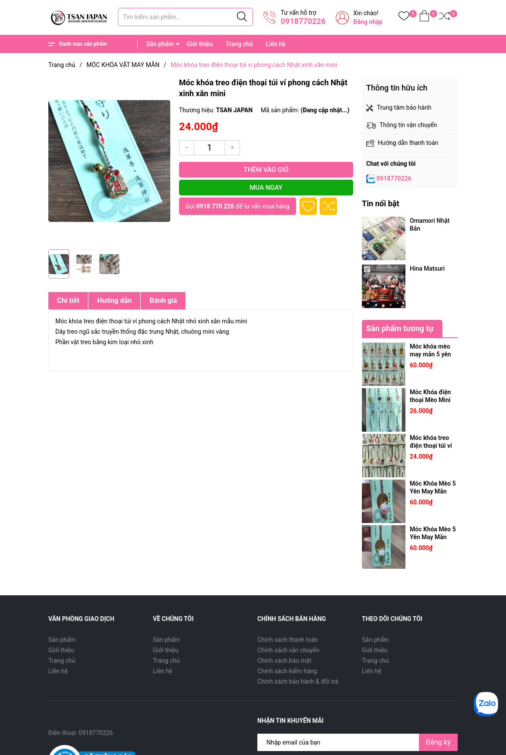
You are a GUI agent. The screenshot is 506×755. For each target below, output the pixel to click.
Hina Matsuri (427, 268)
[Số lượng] (209, 147)
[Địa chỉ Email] (357, 742)
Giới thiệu (200, 43)
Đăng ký (438, 742)
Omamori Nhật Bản (429, 224)
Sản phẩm (160, 43)
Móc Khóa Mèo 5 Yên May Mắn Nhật (433, 491)
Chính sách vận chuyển (288, 650)
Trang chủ (239, 43)
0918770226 (302, 21)
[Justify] (242, 17)
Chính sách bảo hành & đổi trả (297, 681)
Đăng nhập (367, 21)
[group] (109, 161)
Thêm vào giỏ (266, 170)
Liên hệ (276, 43)
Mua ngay (266, 187)
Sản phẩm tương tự (400, 328)
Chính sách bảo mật (284, 660)
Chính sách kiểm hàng (287, 671)
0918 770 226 (215, 206)
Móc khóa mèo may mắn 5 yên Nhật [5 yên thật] (432, 354)
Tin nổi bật (380, 203)
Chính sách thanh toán (287, 639)
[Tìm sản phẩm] (185, 17)
